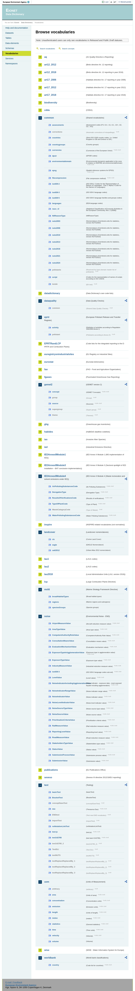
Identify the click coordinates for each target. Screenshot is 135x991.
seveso (48, 777)
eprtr (46, 317)
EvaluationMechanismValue (64, 647)
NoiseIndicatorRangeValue (63, 691)
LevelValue (57, 677)
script (54, 277)
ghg (46, 424)
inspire (48, 524)
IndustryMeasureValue (62, 666)
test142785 (57, 838)
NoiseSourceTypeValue (62, 708)
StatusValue (57, 749)
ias (45, 439)
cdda (47, 110)
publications (51, 770)
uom (46, 882)
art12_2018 (50, 72)
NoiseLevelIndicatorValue (63, 702)
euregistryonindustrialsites (59, 354)
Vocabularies (11, 53)
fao (46, 369)
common (49, 118)
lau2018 (48, 574)
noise (47, 616)
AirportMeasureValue (61, 623)
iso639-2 (55, 184)
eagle (54, 545)
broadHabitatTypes (60, 596)
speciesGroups (58, 607)
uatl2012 (55, 550)
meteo (55, 918)
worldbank (50, 957)
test (46, 785)
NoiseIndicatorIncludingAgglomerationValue (68, 683)
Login (107, 2)
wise (46, 950)
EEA (17, 2)
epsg (54, 170)
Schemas (9, 48)
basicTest (56, 792)
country (55, 965)
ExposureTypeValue (61, 660)
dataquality (50, 301)
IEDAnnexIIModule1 (55, 454)
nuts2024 (56, 263)
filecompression (59, 178)
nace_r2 (55, 209)
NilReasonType (58, 216)
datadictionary (52, 293)
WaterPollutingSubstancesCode (66, 515)
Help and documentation (16, 28)
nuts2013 (56, 242)
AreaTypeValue (58, 629)
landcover (49, 532)
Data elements (12, 43)
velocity (55, 935)
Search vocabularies (47, 49)
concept (55, 392)
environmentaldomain (61, 161)
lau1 (46, 559)
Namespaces (11, 63)
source (55, 403)
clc (53, 539)
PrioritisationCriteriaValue (63, 720)
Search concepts (68, 49)
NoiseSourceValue (60, 714)
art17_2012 (50, 87)
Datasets (9, 33)
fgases (48, 377)
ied (46, 447)
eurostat (48, 362)
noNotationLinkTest (60, 826)
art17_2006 (50, 80)
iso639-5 (55, 198)
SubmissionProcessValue (63, 755)
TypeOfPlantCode (59, 504)
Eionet (16, 22)
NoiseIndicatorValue (61, 696)
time (54, 930)
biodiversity (50, 102)
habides (48, 432)
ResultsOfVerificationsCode (64, 498)
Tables (8, 38)
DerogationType (59, 492)
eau (53, 809)
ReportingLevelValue (61, 732)
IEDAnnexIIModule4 (55, 476)
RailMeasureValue (60, 726)
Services (9, 58)
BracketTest (57, 798)
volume (55, 941)
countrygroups (58, 145)
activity (55, 327)
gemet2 (48, 384)
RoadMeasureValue (60, 737)
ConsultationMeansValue (63, 641)
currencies (57, 150)
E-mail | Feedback (13, 982)
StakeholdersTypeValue (62, 743)
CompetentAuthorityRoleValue (65, 635)
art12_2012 (50, 64)
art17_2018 (50, 95)
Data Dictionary (27, 22)
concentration (58, 900)
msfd (47, 589)
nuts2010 (56, 235)
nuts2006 (56, 228)
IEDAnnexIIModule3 (55, 465)
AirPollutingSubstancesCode (65, 486)
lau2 (46, 566)
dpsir (54, 156)
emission (56, 906)
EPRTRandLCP (52, 343)
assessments (58, 125)
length (55, 912)
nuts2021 (56, 256)
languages (56, 203)
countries (56, 138)
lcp (46, 582)
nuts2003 (56, 221)
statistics (56, 924)
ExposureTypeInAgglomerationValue (68, 652)
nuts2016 (56, 249)
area (54, 895)
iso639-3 (55, 192)
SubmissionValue (59, 761)
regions (55, 602)
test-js (55, 832)
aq (45, 57)
